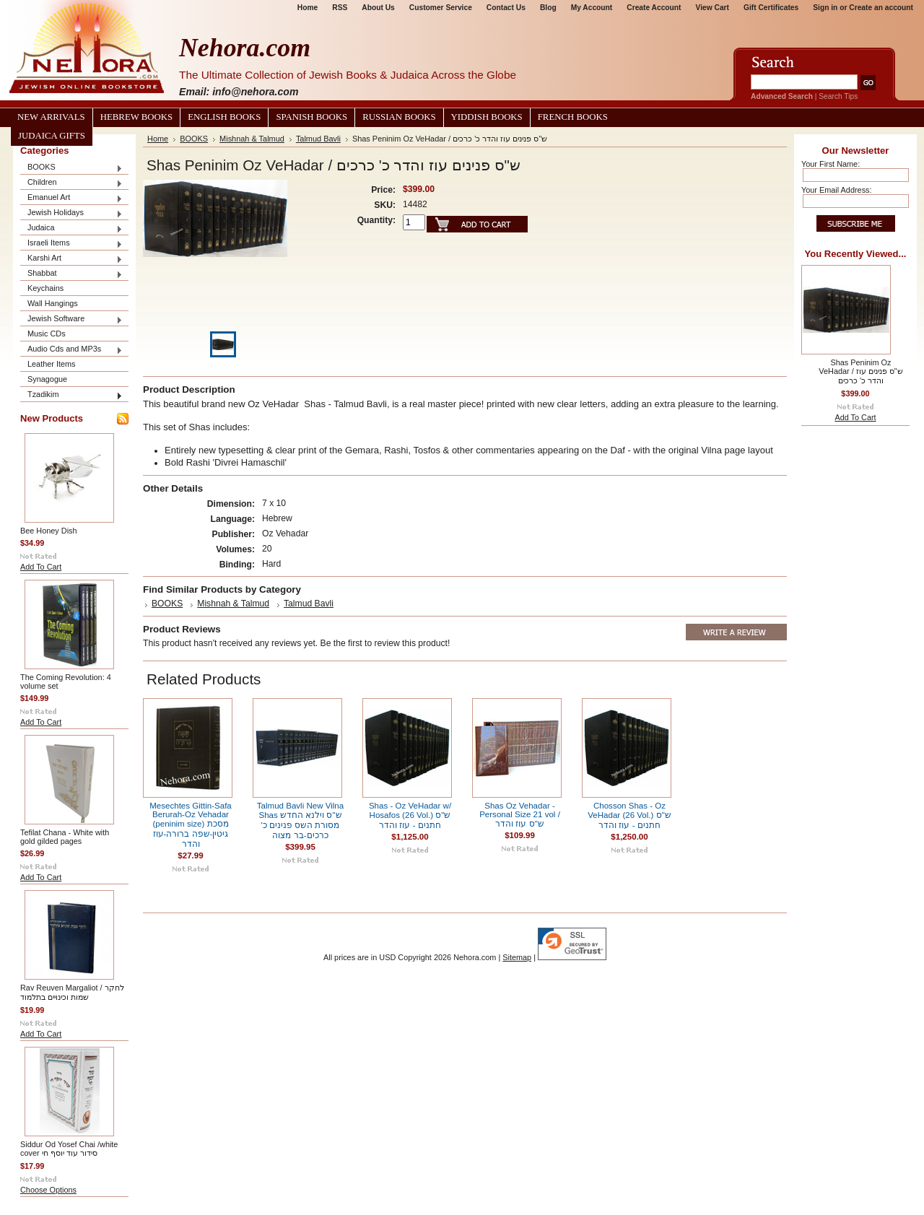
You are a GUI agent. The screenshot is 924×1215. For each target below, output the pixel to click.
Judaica (71, 228)
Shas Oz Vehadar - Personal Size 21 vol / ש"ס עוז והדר (519, 814)
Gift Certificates (771, 8)
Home (307, 8)
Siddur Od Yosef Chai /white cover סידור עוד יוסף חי (69, 1148)
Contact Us (506, 8)
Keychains (45, 288)
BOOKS (71, 167)
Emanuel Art (71, 198)
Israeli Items (71, 243)
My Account (592, 8)
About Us (378, 8)
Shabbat (71, 274)
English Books (224, 117)
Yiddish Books (487, 117)
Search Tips (838, 96)
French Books (573, 117)
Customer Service (440, 8)
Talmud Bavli (318, 138)
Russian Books (398, 117)
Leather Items (51, 364)
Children (71, 183)
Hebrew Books (136, 117)
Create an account (881, 8)
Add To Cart (40, 566)
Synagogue (47, 379)
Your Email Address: (836, 190)
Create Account (654, 8)
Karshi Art (71, 258)
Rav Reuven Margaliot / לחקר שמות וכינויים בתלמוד (72, 992)
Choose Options (48, 1189)
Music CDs (46, 333)
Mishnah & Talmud (251, 138)
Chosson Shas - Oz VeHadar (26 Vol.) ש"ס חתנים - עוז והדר (629, 815)
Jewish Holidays (71, 213)
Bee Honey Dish (48, 530)
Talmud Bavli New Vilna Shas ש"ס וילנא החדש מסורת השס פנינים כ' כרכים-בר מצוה (300, 820)
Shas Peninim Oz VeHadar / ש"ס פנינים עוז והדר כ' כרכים (860, 371)
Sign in (825, 8)
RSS (339, 8)
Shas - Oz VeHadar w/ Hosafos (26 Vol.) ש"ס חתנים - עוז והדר (410, 815)
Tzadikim (71, 395)
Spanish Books (311, 117)
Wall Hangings (52, 303)
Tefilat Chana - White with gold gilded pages (64, 836)
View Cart (712, 8)
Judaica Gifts (51, 136)
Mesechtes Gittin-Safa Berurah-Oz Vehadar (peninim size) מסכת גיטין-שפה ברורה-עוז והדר (190, 824)
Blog (548, 8)
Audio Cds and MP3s (71, 349)
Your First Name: (830, 164)
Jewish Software (71, 319)
